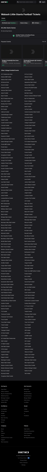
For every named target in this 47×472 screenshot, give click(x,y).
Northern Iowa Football (6, 252)
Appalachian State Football (30, 82)
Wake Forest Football (29, 357)
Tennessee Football (5, 314)
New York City (4, 417)
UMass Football (28, 338)
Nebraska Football (5, 233)
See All (44, 41)
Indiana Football (4, 179)
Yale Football (27, 373)
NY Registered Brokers (29, 437)
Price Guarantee (28, 433)
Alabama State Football (6, 79)
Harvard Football (28, 163)
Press (2, 435)
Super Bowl (3, 389)
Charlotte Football (28, 114)
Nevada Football (28, 233)
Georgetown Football (5, 155)
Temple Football (28, 311)
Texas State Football (5, 322)
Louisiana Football (28, 195)
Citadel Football (4, 120)
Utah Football (27, 343)
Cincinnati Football (29, 117)
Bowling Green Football (6, 103)
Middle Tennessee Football (31, 217)
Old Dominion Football (29, 260)
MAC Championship (5, 203)
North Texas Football (5, 246)
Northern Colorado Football (7, 249)
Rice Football (27, 276)
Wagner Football (4, 357)
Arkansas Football (5, 87)
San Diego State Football (6, 287)
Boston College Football (30, 101)
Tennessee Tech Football (6, 316)
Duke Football (28, 133)
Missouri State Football (6, 225)
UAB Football (27, 330)
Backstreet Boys (28, 393)
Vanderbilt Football (5, 351)
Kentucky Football (28, 190)
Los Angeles (4, 409)
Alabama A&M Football (6, 76)
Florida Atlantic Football (30, 144)
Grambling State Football (30, 160)
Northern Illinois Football (30, 249)
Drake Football (4, 133)
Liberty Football (4, 195)
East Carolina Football (29, 136)
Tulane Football (4, 327)
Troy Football (27, 324)
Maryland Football (28, 206)
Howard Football (4, 171)
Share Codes (27, 435)
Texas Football (4, 319)
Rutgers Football (28, 279)
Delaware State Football (30, 130)
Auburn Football (4, 93)
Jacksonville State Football (7, 184)
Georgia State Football (30, 157)
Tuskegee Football (5, 330)
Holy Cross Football (29, 165)
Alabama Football (28, 76)
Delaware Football (5, 130)
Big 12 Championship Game (7, 98)
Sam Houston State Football (7, 284)
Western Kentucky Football (7, 368)
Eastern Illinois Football (30, 138)
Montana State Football (6, 227)
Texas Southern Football (30, 319)
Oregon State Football (6, 265)
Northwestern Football (29, 252)
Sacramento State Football (7, 281)
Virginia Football (4, 354)
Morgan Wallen (27, 398)
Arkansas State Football (6, 90)
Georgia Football (28, 155)
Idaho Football (28, 171)
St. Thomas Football (29, 306)
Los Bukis (26, 402)
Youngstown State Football (7, 376)
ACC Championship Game (6, 74)
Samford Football (28, 284)
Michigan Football (28, 214)
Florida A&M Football (5, 144)
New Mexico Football (29, 236)
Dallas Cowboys (5, 391)
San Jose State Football (30, 287)
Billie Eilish (26, 389)
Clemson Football (28, 120)
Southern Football (5, 303)
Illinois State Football (5, 176)
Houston (3, 415)
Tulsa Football (28, 327)
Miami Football (4, 214)
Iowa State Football (5, 182)
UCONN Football (28, 335)
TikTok (25, 409)
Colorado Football (5, 125)
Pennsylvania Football (6, 268)
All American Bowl (5, 82)
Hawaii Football (4, 165)
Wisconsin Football (5, 370)
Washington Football (5, 360)
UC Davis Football (5, 333)
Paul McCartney (28, 395)
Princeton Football (5, 273)
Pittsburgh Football (29, 268)
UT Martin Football (5, 343)
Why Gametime (4, 441)
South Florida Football (29, 298)
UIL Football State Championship (8, 338)
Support (3, 439)
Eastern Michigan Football (6, 141)
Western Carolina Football (6, 365)
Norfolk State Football (6, 241)
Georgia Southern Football (7, 157)
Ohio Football (27, 254)
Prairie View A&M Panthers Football (32, 271)
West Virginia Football (29, 362)
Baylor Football (4, 95)
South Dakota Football (29, 295)
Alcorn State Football (29, 79)
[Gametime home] (5, 2)
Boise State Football (5, 101)
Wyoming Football (5, 373)
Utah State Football (5, 346)
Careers (3, 433)
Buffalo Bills (4, 402)
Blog (2, 431)
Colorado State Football (30, 125)
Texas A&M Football (29, 316)
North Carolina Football (30, 241)
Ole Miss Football (5, 262)
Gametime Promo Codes (6, 437)
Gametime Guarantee (29, 431)
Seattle (2, 413)
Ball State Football (28, 93)
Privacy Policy (23, 460)
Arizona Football (4, 85)
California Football (5, 111)
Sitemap (23, 464)
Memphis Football (28, 209)
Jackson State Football (30, 182)
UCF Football (27, 333)
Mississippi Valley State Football (8, 222)
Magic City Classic (29, 203)
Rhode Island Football (6, 276)
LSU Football (27, 200)
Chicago (3, 420)
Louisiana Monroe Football (7, 198)
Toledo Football (4, 324)
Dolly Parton (27, 400)
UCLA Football (4, 335)
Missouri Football (28, 222)
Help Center (27, 429)
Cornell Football (28, 128)
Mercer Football (4, 211)
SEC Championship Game (6, 289)
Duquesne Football (5, 136)
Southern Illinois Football (30, 303)
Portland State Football (6, 271)
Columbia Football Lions (6, 128)
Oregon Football (28, 262)
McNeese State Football (6, 209)
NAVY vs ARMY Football (6, 230)
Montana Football (28, 225)
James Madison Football (30, 184)
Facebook (26, 415)
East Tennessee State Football (8, 138)
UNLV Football (4, 341)
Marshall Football (5, 206)
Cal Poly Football (28, 109)
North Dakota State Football (31, 244)
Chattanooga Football (6, 117)
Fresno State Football (6, 152)
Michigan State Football (6, 217)
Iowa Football (27, 179)
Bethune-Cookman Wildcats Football (33, 95)
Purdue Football (28, 273)
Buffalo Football (4, 106)
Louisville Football (5, 200)
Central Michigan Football (6, 114)
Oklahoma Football (29, 257)
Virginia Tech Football (29, 354)
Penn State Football (29, 265)
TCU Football (4, 311)
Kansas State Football (29, 187)
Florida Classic (4, 147)
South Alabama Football (6, 292)
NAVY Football (28, 227)
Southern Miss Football (6, 306)
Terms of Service (23, 462)
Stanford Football (5, 308)
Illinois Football (28, 173)
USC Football (27, 341)
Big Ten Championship (30, 98)
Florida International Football (7, 149)
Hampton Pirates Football (6, 163)
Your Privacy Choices (22, 458)
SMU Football (27, 289)
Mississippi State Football (30, 219)
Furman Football (28, 152)
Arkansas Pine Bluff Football (31, 87)
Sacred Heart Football (29, 281)
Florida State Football (29, 149)
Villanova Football (28, 351)
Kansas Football (4, 187)
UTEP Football (28, 346)
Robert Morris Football (6, 279)
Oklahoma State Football (6, 260)
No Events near (9, 23)
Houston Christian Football (7, 168)
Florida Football (28, 147)
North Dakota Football (6, 244)
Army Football (28, 90)
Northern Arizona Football (30, 246)
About (2, 429)
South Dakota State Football (7, 298)
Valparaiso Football (29, 349)
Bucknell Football (28, 103)
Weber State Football (5, 362)
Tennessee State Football (30, 314)
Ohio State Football (5, 257)
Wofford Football (28, 370)
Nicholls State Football (29, 238)
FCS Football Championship (31, 141)
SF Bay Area (4, 411)
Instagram (26, 411)
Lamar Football (4, 192)
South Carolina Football (30, 292)
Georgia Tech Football (6, 160)
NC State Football (28, 230)
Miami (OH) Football (29, 211)
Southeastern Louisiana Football (32, 300)
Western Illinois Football (30, 365)
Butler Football (28, 106)
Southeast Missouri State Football (8, 300)
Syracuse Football (29, 308)
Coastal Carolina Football (6, 122)
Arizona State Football (29, 85)
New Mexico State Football (7, 238)
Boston (2, 422)
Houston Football (28, 168)
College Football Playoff (30, 122)
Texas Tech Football (29, 322)
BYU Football (4, 109)
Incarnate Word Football (30, 176)
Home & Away (24, 23)
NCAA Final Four (5, 395)
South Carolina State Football (7, 295)
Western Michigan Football (30, 368)
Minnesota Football (5, 219)
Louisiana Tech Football (30, 198)
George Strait (27, 391)
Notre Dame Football (5, 254)
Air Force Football (28, 74)
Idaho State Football (5, 173)
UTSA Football (4, 349)
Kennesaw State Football (6, 190)
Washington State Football (30, 360)
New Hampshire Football (6, 236)
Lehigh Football (28, 192)
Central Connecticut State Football (32, 111)
